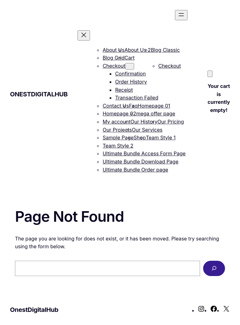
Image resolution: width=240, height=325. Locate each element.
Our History (143, 122)
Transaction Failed (136, 98)
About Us (113, 50)
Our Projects (117, 130)
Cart (129, 58)
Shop (140, 137)
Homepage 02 (119, 113)
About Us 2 (137, 50)
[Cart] (210, 73)
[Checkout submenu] (129, 66)
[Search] (214, 268)
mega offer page (155, 113)
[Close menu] (84, 35)
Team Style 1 (161, 137)
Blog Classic (165, 50)
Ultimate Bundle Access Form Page (144, 153)
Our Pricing (171, 122)
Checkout (113, 66)
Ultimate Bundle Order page (135, 170)
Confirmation (130, 73)
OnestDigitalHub (39, 94)
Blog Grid (113, 58)
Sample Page (117, 137)
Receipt (124, 90)
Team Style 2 (117, 146)
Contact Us (115, 106)
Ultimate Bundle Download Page (140, 161)
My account (116, 122)
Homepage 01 (154, 106)
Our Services (147, 130)
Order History (131, 82)
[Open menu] (181, 15)
